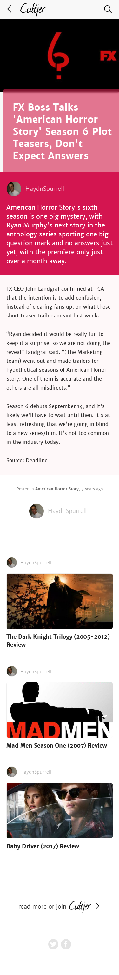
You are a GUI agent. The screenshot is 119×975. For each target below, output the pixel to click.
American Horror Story (57, 489)
